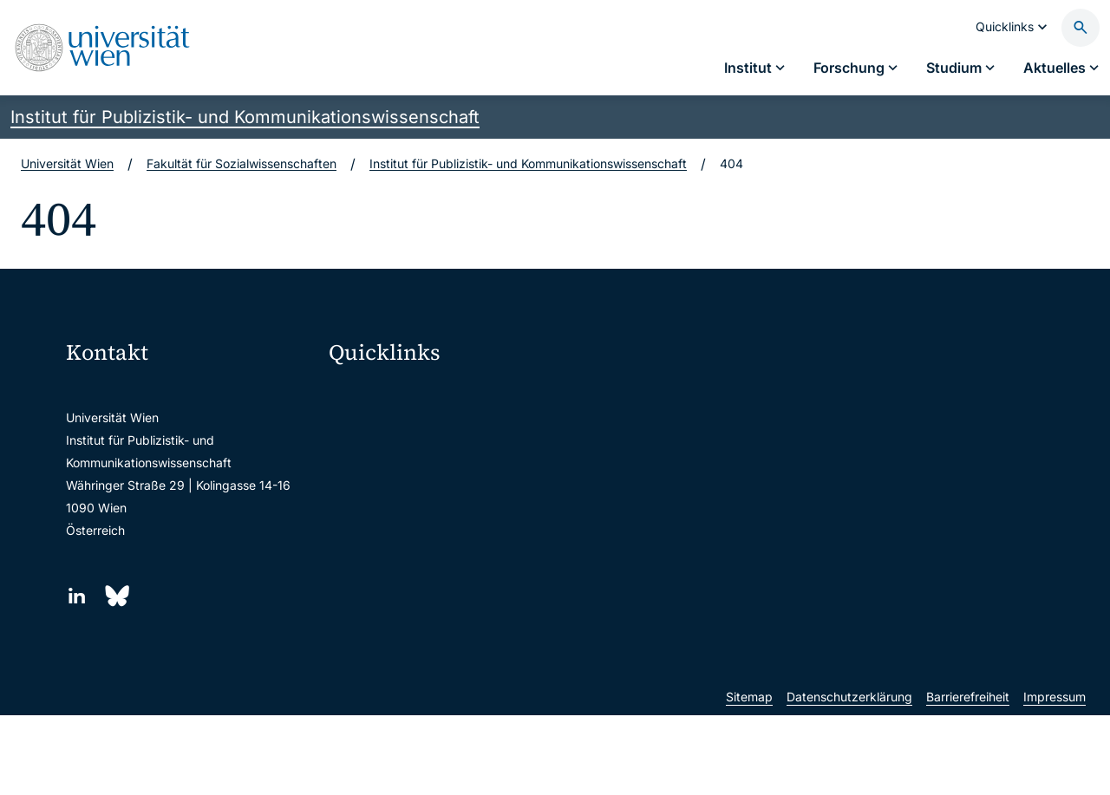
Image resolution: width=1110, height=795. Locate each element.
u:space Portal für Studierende (426, 467)
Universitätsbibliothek (401, 577)
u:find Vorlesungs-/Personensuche (437, 504)
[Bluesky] (116, 596)
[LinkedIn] (77, 596)
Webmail (364, 431)
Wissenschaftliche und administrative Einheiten (453, 613)
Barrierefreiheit (967, 776)
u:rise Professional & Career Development (453, 649)
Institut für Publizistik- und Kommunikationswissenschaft (245, 117)
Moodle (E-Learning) (398, 395)
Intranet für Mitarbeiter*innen (422, 540)
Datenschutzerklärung (849, 776)
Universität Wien (67, 163)
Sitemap (749, 776)
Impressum (1054, 776)
